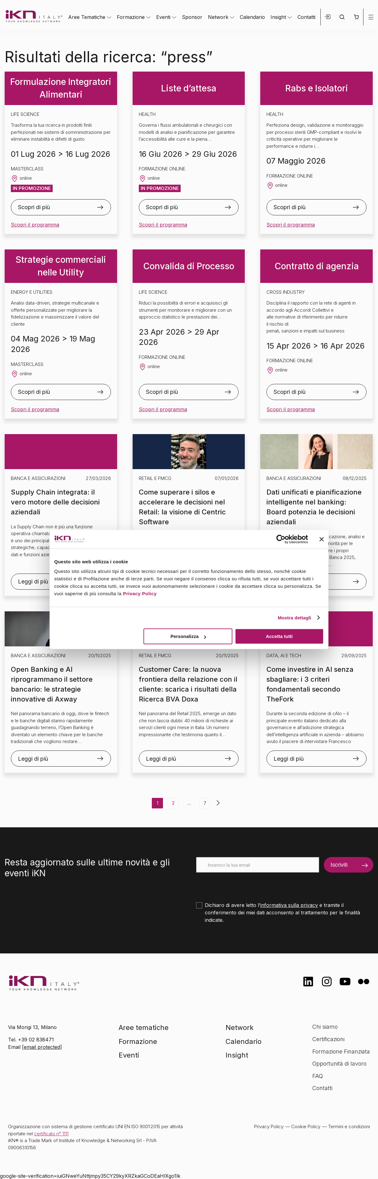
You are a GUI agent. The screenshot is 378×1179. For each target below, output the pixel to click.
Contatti (306, 17)
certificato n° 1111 (51, 1134)
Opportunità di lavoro (339, 1063)
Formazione (131, 17)
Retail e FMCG (155, 478)
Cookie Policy (305, 1126)
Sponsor (192, 17)
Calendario (252, 17)
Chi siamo (325, 1026)
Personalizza (188, 636)
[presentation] (243, 885)
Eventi (163, 17)
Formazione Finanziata (341, 1051)
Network (218, 17)
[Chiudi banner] (321, 539)
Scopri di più (34, 207)
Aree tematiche (144, 1027)
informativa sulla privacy (289, 905)
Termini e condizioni (349, 1126)
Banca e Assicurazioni (38, 478)
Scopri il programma (35, 225)
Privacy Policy (140, 593)
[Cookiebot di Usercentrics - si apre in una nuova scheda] (281, 539)
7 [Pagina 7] (205, 803)
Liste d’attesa (188, 88)
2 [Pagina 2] (173, 803)
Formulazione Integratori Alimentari (60, 88)
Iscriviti (339, 865)
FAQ (317, 1076)
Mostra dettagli (294, 617)
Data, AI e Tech (283, 655)
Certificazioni (328, 1039)
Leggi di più (33, 758)
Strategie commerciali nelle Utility (60, 266)
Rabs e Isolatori (316, 88)
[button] (356, 17)
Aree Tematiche (86, 17)
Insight (278, 17)
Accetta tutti (279, 636)
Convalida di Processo (188, 266)
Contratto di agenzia (317, 266)
